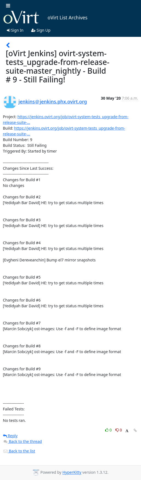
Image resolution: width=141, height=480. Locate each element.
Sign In (15, 30)
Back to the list (19, 451)
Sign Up (41, 30)
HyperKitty (71, 472)
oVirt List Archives (45, 17)
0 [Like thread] (109, 430)
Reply (10, 435)
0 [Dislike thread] (119, 430)
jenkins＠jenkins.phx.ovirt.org (53, 101)
